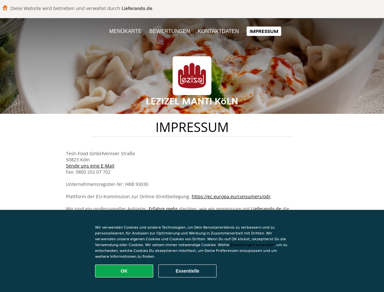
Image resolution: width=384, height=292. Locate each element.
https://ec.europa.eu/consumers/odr (231, 196)
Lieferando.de (266, 209)
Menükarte (125, 31)
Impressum (264, 31)
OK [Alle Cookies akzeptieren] (124, 271)
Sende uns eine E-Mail (90, 166)
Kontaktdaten (218, 31)
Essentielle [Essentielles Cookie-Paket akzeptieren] (187, 271)
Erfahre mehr (163, 209)
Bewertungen (169, 31)
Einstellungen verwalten (252, 244)
